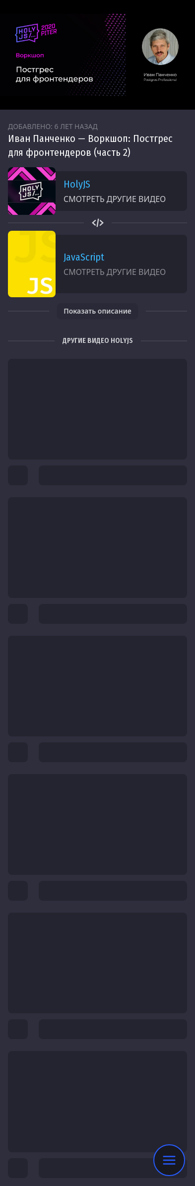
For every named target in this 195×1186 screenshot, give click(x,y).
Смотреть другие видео (115, 199)
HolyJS (77, 184)
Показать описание (97, 311)
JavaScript (84, 257)
